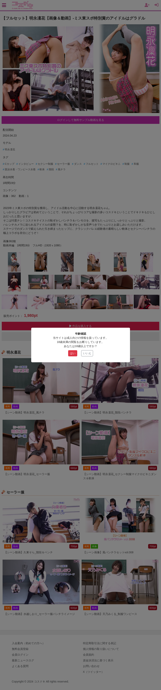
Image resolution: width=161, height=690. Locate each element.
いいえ (87, 353)
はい (72, 353)
